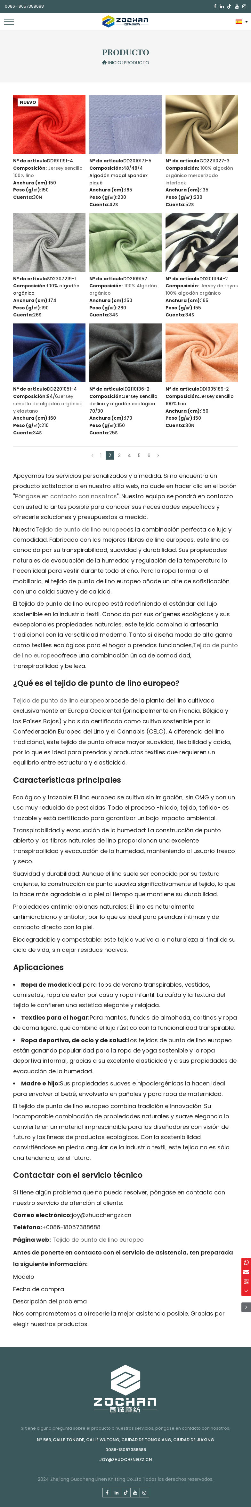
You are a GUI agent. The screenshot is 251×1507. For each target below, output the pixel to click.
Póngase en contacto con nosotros (66, 496)
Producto (136, 62)
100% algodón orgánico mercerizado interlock (199, 175)
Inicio (114, 62)
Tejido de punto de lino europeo (81, 529)
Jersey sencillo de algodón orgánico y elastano (48, 403)
